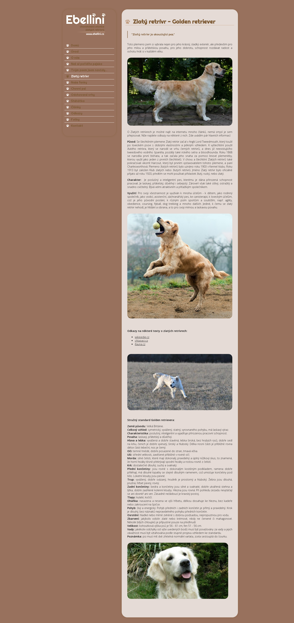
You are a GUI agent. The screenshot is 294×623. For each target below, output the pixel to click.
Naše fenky (79, 82)
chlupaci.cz (141, 340)
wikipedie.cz (142, 337)
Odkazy (76, 113)
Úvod (75, 51)
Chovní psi (78, 88)
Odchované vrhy (83, 95)
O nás (75, 58)
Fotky (75, 119)
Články (76, 107)
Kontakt (77, 125)
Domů (75, 45)
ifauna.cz (140, 344)
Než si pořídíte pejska (86, 64)
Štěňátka (78, 101)
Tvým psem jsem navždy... (89, 70)
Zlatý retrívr (80, 76)
